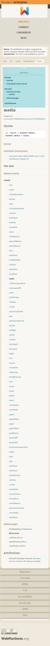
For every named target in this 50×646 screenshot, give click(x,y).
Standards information (17, 84)
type (11, 316)
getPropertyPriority (16, 321)
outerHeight (14, 405)
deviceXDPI (13, 438)
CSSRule (12, 302)
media (39, 61)
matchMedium (15, 503)
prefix (11, 293)
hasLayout (13, 349)
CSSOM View (14, 297)
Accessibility (25, 596)
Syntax (8, 77)
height (11, 353)
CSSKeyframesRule (16, 208)
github (40, 54)
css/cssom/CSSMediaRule (14, 119)
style (11, 204)
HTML (25, 584)
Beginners (25, 571)
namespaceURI (15, 288)
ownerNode (13, 489)
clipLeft (12, 325)
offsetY (12, 400)
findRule (12, 222)
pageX (11, 414)
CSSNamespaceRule (17, 283)
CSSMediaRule (28, 61)
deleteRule (13, 218)
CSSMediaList (14, 236)
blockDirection (14, 475)
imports (12, 363)
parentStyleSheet (16, 311)
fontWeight (13, 344)
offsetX (12, 395)
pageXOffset (14, 419)
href (10, 185)
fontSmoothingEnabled (18, 447)
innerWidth (13, 367)
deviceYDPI (13, 442)
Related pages (13, 98)
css (11, 61)
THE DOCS (23, 22)
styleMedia (13, 517)
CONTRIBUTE (24, 32)
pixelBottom (14, 433)
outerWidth (13, 410)
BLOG (24, 38)
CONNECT (24, 27)
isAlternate (13, 372)
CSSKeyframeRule (16, 194)
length (11, 386)
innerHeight (14, 512)
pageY (11, 424)
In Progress (20, 2)
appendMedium (15, 241)
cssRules (12, 213)
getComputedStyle (16, 508)
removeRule (14, 498)
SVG (25, 615)
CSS (25, 590)
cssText (12, 307)
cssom (18, 61)
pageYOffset (14, 428)
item (11, 250)
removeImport (14, 494)
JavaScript (25, 603)
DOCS (5, 61)
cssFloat (12, 339)
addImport (13, 470)
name (11, 232)
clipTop (12, 335)
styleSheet (13, 466)
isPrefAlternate (15, 377)
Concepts (25, 578)
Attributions (10, 103)
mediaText (13, 255)
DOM (25, 609)
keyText (12, 199)
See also (8, 89)
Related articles (13, 92)
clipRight (12, 330)
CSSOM (12, 94)
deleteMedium (15, 246)
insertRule (13, 227)
